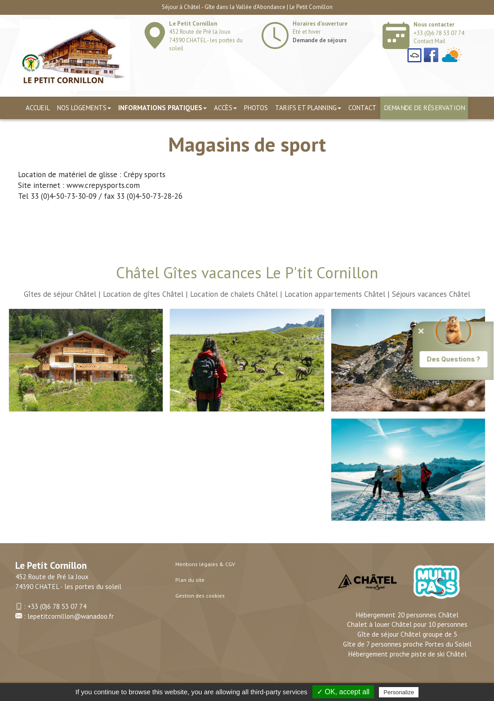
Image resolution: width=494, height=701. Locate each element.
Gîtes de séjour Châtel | (62, 294)
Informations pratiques (162, 107)
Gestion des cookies (200, 595)
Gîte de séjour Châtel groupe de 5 (407, 634)
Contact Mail (429, 41)
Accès (225, 107)
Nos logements (84, 107)
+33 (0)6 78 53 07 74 (439, 33)
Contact (362, 107)
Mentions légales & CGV (205, 564)
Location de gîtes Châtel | (145, 294)
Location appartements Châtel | (337, 294)
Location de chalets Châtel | (236, 294)
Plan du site (190, 579)
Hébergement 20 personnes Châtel (407, 614)
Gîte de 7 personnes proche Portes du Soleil (407, 643)
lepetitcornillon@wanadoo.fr (70, 616)
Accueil (38, 107)
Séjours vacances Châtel (431, 294)
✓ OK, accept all (343, 692)
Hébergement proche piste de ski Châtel (407, 653)
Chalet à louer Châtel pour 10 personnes (407, 624)
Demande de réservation (424, 107)
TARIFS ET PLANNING (308, 107)
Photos (256, 107)
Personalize (398, 692)
